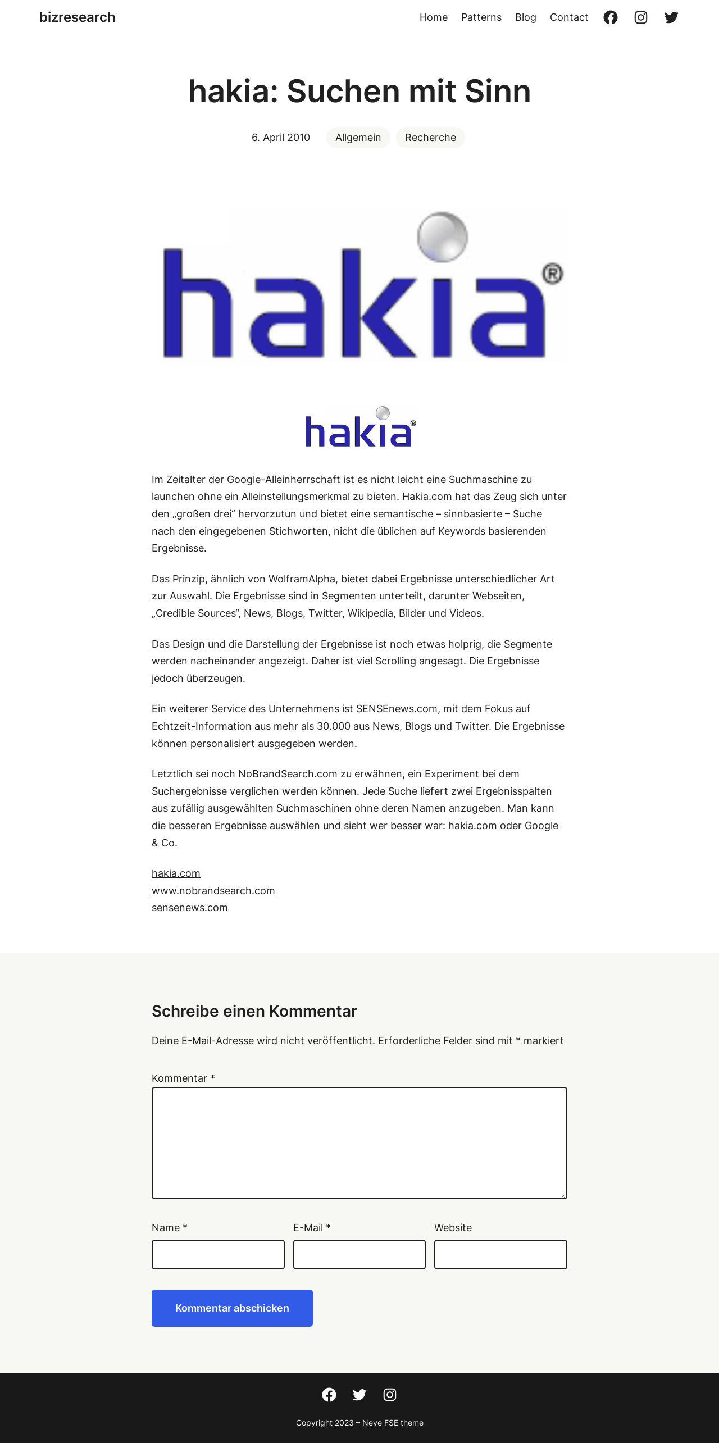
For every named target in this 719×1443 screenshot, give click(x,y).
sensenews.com (190, 907)
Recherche (430, 137)
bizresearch (77, 17)
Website (453, 1227)
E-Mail (312, 1227)
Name (170, 1227)
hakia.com (176, 873)
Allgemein (358, 137)
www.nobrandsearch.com (213, 890)
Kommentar (183, 1078)
